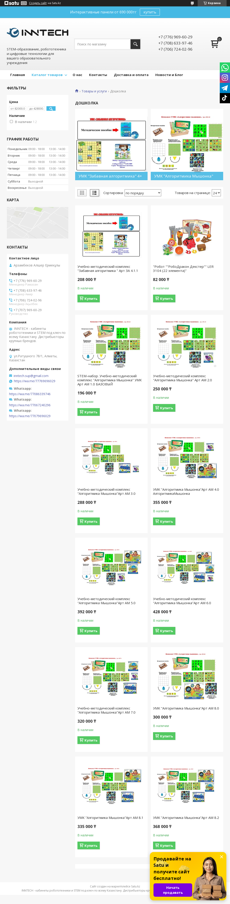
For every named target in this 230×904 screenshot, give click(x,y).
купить (149, 12)
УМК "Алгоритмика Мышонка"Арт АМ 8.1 (110, 817)
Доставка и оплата (131, 74)
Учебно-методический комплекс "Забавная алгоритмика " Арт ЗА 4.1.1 (107, 268)
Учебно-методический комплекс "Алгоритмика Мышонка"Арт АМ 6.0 (182, 601)
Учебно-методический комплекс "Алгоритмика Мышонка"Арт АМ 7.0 (106, 710)
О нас (77, 74)
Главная (17, 74)
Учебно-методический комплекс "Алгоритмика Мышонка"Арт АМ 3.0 (106, 491)
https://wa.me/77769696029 (34, 381)
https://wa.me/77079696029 (30, 416)
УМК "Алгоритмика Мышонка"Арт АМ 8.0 (186, 708)
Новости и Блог (169, 74)
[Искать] (135, 44)
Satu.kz (135, 886)
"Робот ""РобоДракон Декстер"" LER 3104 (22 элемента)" (183, 268)
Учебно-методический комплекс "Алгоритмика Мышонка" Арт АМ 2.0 (182, 378)
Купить (90, 298)
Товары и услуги (94, 91)
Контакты (98, 74)
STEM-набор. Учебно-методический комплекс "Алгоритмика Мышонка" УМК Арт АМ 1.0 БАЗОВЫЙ (109, 380)
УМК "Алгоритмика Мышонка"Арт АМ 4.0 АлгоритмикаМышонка (186, 491)
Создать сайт (38, 3)
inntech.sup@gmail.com (31, 376)
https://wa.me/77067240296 (30, 405)
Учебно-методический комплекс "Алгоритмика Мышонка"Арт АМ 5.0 (106, 601)
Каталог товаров (47, 74)
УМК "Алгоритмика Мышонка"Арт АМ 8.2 (186, 817)
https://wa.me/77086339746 (30, 394)
